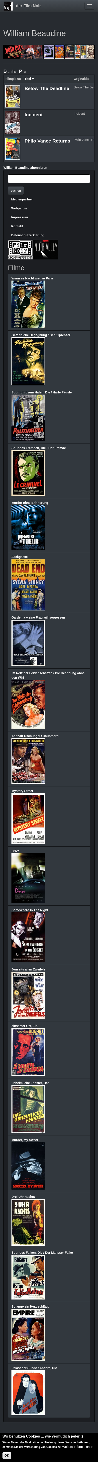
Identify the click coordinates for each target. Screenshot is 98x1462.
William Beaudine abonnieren (25, 167)
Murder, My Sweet (24, 1140)
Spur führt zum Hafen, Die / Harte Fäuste (41, 392)
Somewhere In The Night (29, 910)
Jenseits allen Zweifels (28, 969)
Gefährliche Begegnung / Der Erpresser (40, 335)
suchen (16, 190)
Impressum (19, 217)
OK (6, 1456)
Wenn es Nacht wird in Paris (32, 278)
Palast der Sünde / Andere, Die (34, 1368)
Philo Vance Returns (47, 140)
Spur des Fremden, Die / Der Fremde (38, 448)
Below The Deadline (46, 88)
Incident (33, 114)
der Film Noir (28, 6)
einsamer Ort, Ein (24, 1026)
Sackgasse (19, 557)
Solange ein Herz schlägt (30, 1306)
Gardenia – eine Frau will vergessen (38, 617)
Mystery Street (22, 791)
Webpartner (20, 208)
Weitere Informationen (77, 1447)
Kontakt (17, 226)
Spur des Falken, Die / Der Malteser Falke (42, 1252)
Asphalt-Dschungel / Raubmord (34, 736)
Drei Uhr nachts (23, 1197)
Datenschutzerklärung (27, 235)
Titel (29, 79)
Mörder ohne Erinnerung (29, 503)
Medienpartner (22, 199)
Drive (15, 851)
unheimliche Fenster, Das (30, 1083)
